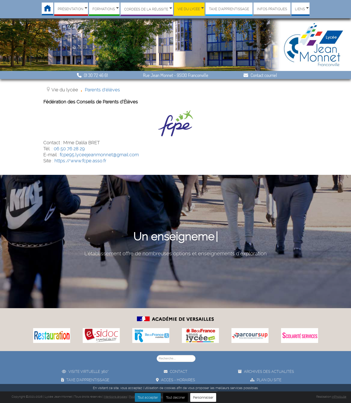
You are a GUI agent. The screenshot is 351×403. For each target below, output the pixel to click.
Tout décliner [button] (175, 397)
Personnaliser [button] (203, 397)
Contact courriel (260, 75)
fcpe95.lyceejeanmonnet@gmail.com (99, 154)
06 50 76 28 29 (69, 148)
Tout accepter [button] (148, 397)
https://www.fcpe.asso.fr (80, 160)
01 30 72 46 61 (92, 75)
